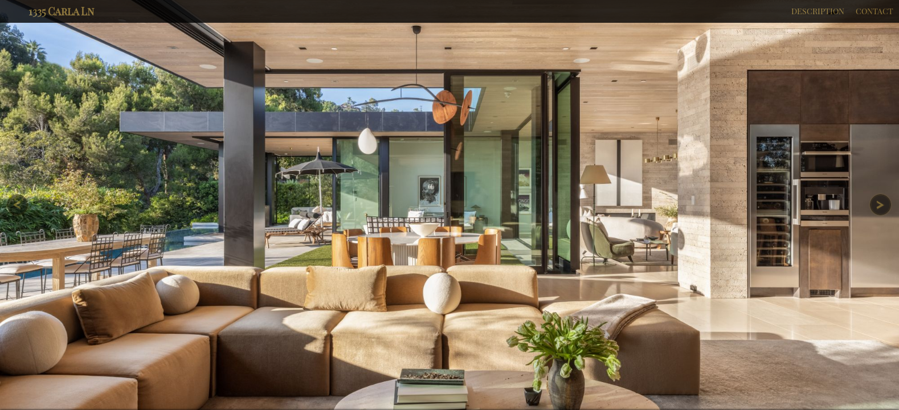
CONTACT (874, 11)
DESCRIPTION (817, 11)
